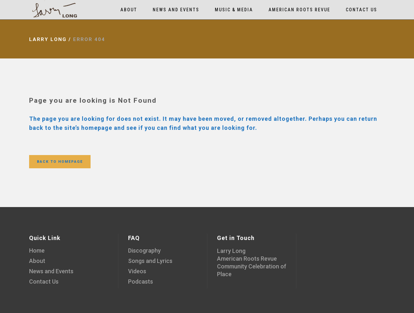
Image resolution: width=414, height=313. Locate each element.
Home (37, 250)
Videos (137, 271)
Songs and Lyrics (150, 260)
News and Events (51, 271)
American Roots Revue (247, 258)
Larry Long (48, 39)
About (37, 260)
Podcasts (140, 281)
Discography (144, 250)
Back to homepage (60, 162)
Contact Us (44, 281)
